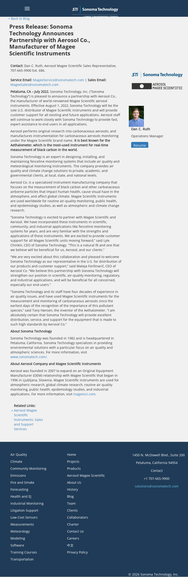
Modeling (17, 538)
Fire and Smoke (22, 482)
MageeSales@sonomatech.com (34, 84)
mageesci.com (84, 394)
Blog (70, 496)
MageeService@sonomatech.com (58, 80)
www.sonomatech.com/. (29, 357)
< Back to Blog (19, 18)
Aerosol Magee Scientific (86, 475)
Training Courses (23, 552)
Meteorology (20, 531)
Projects (73, 461)
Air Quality (18, 454)
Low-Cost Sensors (24, 517)
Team (71, 503)
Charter (73, 524)
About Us (74, 482)
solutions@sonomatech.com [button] (156, 486)
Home (71, 454)
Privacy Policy (77, 552)
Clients (72, 510)
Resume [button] (139, 145)
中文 (70, 545)
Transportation (22, 559)
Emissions (18, 475)
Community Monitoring (28, 468)
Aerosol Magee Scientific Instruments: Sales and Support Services (28, 419)
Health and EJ (20, 496)
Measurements (22, 524)
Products (74, 468)
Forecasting (19, 489)
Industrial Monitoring (27, 503)
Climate (16, 461)
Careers (73, 538)
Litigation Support (24, 510)
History (72, 489)
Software (17, 545)
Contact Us (75, 531)
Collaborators (77, 517)
